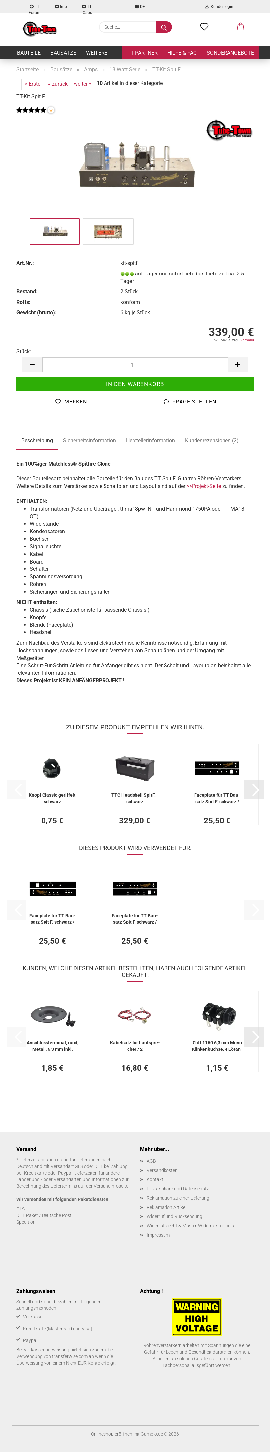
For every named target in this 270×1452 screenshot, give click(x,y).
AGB (151, 1161)
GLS (20, 1208)
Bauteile (29, 53)
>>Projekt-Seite (204, 486)
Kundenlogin (219, 6)
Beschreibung (37, 440)
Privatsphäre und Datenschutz (178, 1188)
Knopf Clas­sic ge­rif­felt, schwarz (52, 797)
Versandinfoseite (111, 1186)
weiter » (83, 84)
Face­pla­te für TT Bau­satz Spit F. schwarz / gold (217, 797)
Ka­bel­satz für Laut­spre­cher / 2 (135, 1045)
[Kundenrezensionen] (31, 114)
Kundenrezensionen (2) (212, 440)
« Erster (33, 84)
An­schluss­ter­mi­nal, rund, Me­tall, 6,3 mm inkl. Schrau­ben (52, 1045)
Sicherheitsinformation (89, 440)
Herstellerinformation (150, 440)
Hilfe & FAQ (182, 53)
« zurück (58, 84)
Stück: (23, 351)
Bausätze (63, 53)
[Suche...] (164, 27)
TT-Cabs (87, 8)
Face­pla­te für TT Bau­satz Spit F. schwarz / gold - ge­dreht (52, 918)
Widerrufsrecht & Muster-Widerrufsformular (191, 1225)
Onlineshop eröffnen (111, 1433)
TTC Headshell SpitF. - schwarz (135, 797)
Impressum (158, 1235)
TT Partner (142, 53)
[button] (241, 27)
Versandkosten (162, 1170)
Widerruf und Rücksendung (174, 1216)
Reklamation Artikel (166, 1207)
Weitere (96, 53)
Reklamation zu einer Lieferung (178, 1198)
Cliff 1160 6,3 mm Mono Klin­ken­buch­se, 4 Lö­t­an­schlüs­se (217, 1045)
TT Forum (35, 8)
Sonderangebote (230, 53)
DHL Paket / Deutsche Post (44, 1215)
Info (61, 6)
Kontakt (155, 1179)
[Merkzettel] (204, 27)
